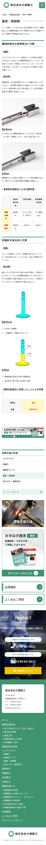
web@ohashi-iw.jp (12, 708)
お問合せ (6, 781)
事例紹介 (6, 768)
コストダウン (9, 458)
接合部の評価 (10, 731)
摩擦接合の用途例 (12, 800)
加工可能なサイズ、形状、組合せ (19, 728)
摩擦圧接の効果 (10, 452)
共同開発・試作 (11, 742)
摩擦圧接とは (8, 786)
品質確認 (10, 587)
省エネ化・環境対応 (11, 481)
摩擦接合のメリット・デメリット (19, 796)
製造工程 (8, 735)
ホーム (5, 720)
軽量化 (6, 464)
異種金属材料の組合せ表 (15, 807)
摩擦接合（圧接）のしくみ (16, 793)
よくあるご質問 (14, 599)
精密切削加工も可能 (13, 738)
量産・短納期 (9, 475)
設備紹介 (6, 772)
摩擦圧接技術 (8, 724)
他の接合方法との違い (14, 803)
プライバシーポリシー (13, 820)
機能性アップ (9, 469)
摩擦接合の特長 (11, 789)
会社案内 (6, 777)
